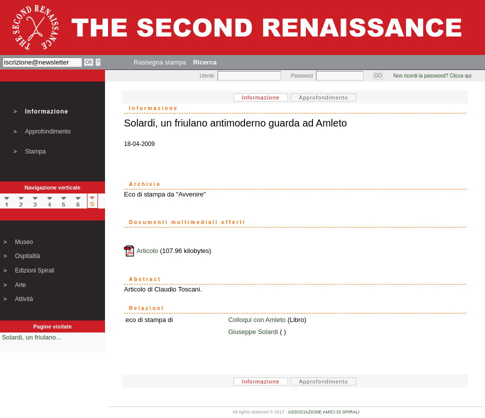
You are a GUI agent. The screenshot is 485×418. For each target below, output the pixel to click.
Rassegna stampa (160, 62)
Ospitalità (27, 256)
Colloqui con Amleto (257, 320)
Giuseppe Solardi (253, 332)
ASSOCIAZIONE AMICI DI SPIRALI (324, 412)
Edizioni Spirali (34, 270)
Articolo (147, 250)
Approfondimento (47, 131)
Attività (24, 299)
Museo (24, 242)
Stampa (35, 151)
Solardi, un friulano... (32, 337)
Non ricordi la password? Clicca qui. (433, 75)
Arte (20, 285)
